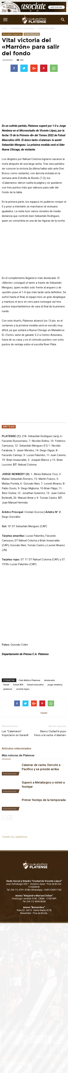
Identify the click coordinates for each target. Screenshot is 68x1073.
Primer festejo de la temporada (44, 754)
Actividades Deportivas (23, 28)
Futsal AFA (18, 638)
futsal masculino (35, 638)
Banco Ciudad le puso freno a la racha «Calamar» (50, 687)
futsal (6, 638)
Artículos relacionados (16, 702)
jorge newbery (55, 638)
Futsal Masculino (46, 28)
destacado (49, 634)
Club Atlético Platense (29, 634)
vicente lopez (22, 642)
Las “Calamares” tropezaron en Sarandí (15, 687)
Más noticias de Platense (18, 709)
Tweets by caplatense (14, 790)
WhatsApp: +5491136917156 (46, 843)
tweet (44, 666)
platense (7, 642)
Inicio (4, 28)
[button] (63, 20)
